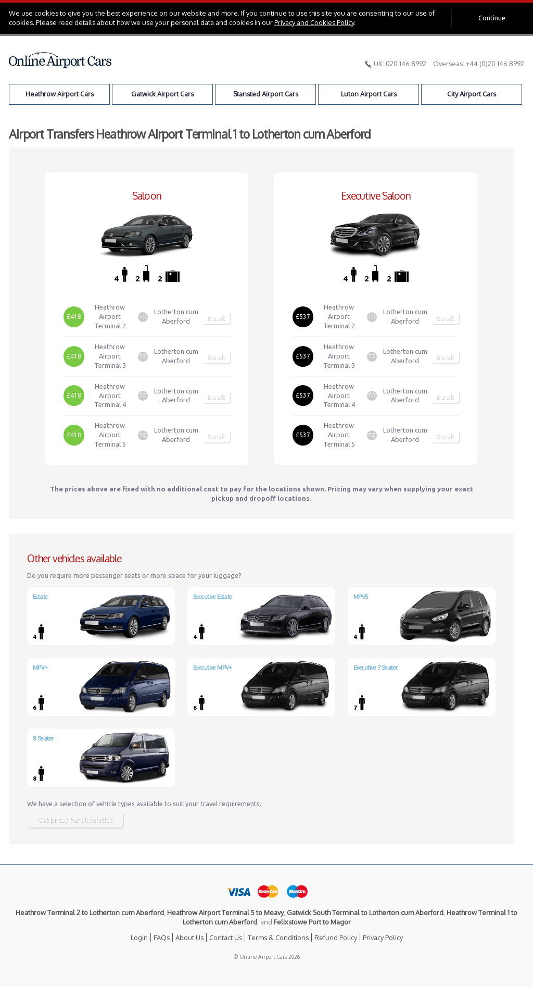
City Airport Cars (471, 94)
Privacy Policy (383, 937)
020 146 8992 (406, 63)
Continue (491, 17)
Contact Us (225, 937)
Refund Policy (335, 937)
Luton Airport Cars (369, 94)
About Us (189, 937)
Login (139, 937)
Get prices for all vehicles (74, 819)
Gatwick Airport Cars (162, 94)
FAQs (162, 937)
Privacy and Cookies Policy (314, 22)
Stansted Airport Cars (265, 94)
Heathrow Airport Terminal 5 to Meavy (225, 912)
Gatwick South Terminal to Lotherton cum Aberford (365, 912)
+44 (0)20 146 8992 (495, 63)
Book (216, 318)
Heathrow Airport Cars (60, 94)
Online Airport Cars (60, 60)
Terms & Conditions (278, 937)
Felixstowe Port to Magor (312, 922)
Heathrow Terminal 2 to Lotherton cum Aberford (90, 912)
